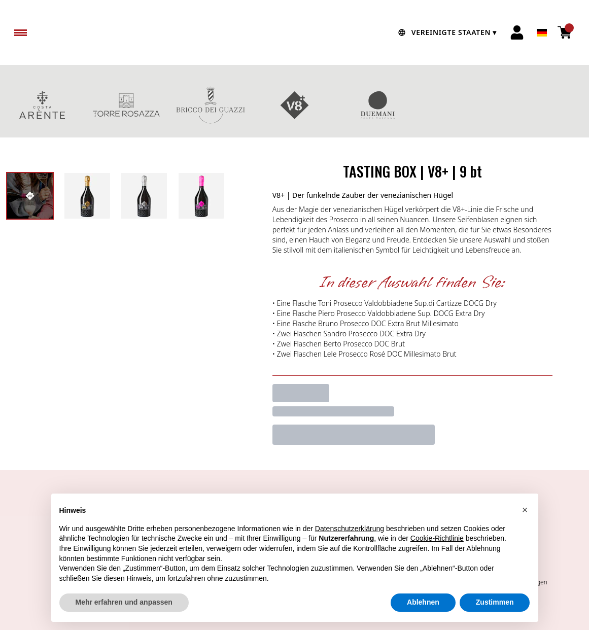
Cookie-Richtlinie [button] (437, 538)
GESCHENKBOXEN (463, 105)
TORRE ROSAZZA (126, 105)
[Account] (517, 32)
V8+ (295, 105)
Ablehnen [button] (423, 602)
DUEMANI (378, 105)
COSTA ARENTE (42, 105)
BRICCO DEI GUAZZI (211, 105)
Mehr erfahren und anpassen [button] (124, 602)
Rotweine (547, 105)
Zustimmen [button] (495, 602)
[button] (525, 510)
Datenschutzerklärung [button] (349, 528)
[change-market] (446, 32)
